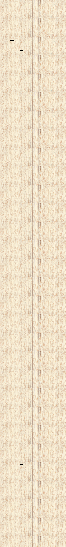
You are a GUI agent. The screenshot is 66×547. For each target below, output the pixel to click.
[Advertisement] (29, 7)
